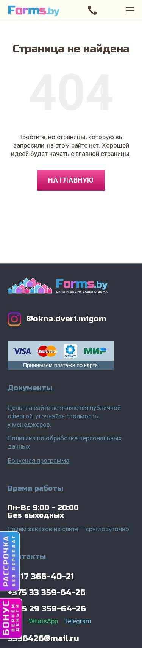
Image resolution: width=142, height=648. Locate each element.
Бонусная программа (38, 460)
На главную (71, 180)
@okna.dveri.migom (66, 319)
